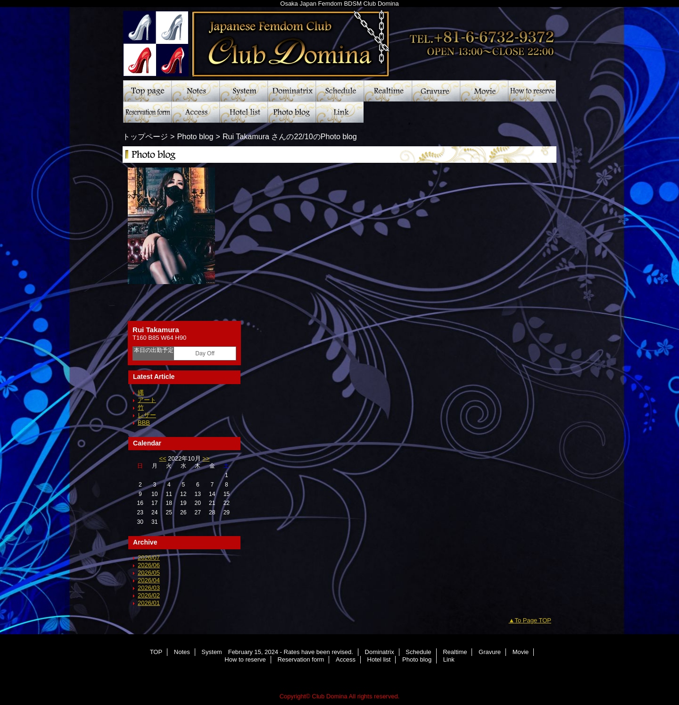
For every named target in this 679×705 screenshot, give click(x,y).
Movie (484, 90)
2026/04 (149, 580)
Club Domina (339, 40)
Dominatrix (291, 90)
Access (195, 112)
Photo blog (291, 112)
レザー (147, 415)
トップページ (145, 136)
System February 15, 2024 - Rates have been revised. (243, 90)
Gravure (436, 90)
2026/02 (149, 595)
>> (205, 458)
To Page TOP (532, 620)
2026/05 (149, 572)
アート (147, 399)
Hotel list (243, 112)
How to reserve (532, 90)
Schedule (339, 90)
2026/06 (149, 565)
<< (162, 458)
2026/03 (149, 587)
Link (339, 112)
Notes (195, 90)
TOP (147, 90)
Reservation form (147, 112)
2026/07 (149, 557)
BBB (144, 422)
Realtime (388, 90)
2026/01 (149, 602)
